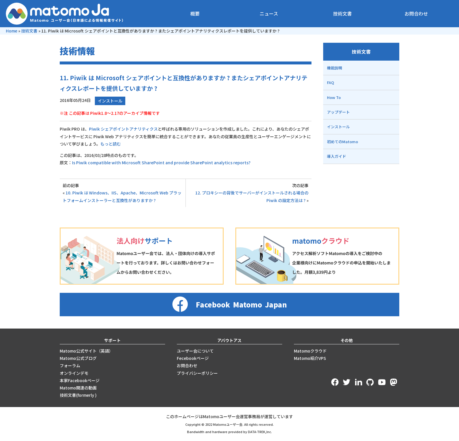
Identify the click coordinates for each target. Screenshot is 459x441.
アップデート (338, 112)
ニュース (269, 13)
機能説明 (334, 68)
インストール (110, 101)
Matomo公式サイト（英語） (86, 351)
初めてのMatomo (342, 141)
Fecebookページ (193, 358)
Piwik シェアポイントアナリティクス (123, 129)
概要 (195, 13)
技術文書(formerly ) (78, 395)
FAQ (330, 82)
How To (334, 97)
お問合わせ (416, 13)
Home (11, 31)
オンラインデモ (74, 373)
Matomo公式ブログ (78, 358)
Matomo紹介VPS (310, 358)
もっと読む (110, 144)
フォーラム (70, 365)
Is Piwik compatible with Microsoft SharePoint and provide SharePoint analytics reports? (161, 162)
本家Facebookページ (80, 380)
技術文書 (342, 13)
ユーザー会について (195, 351)
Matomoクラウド (310, 351)
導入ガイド (336, 156)
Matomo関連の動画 (78, 388)
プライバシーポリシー (197, 373)
